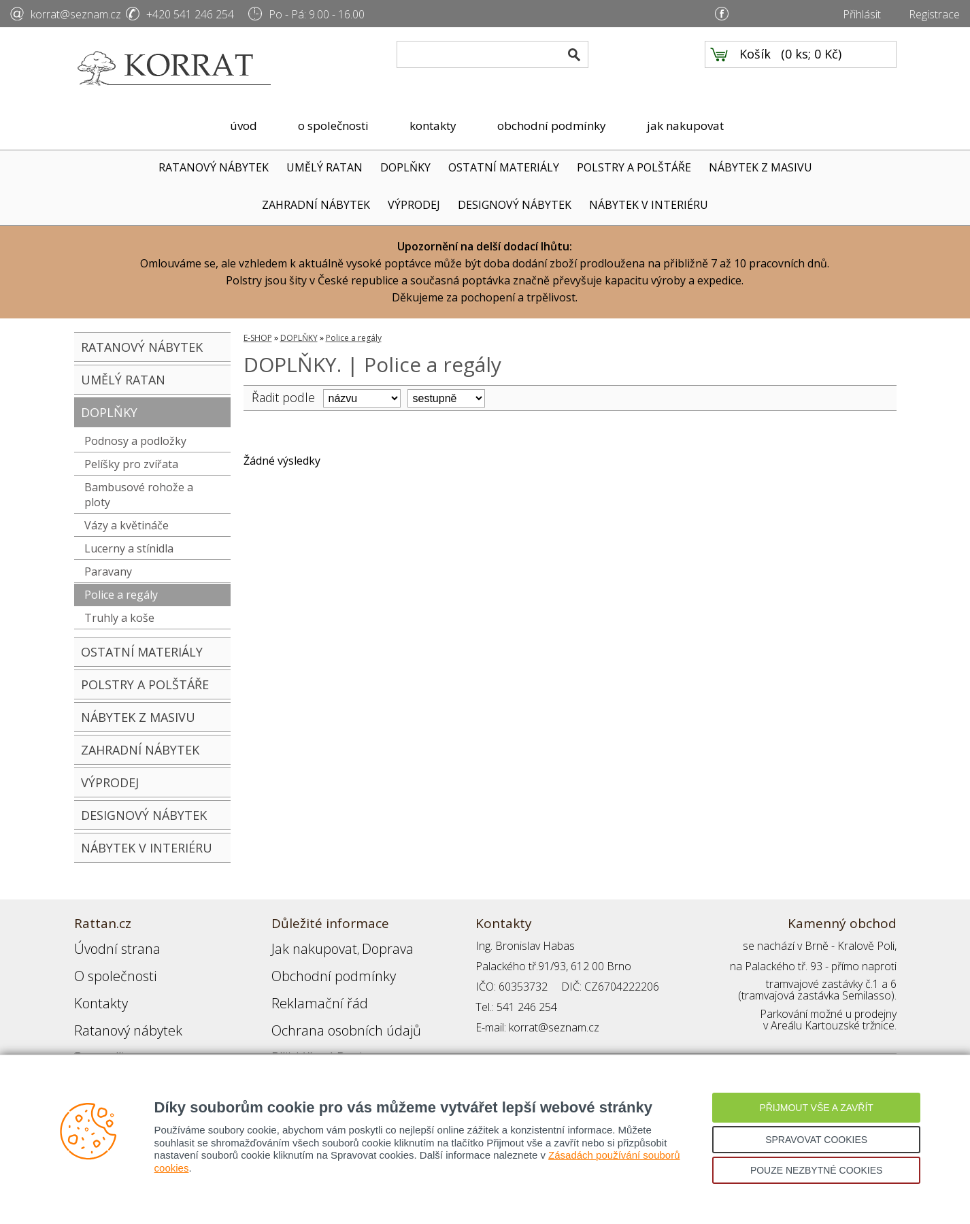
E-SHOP (258, 338)
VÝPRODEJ (414, 204)
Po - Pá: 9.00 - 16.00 (317, 14)
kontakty (432, 125)
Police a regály (121, 594)
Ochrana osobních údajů (330, 1006)
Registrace (934, 14)
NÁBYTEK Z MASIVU (760, 167)
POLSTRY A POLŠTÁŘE (634, 167)
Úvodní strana (107, 945)
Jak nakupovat (304, 945)
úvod (243, 125)
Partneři (93, 1027)
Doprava (364, 945)
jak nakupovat (685, 125)
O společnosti (107, 966)
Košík (755, 69)
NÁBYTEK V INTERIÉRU (648, 204)
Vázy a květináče (126, 525)
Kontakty (95, 986)
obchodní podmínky (551, 125)
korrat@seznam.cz (76, 14)
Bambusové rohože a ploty (138, 495)
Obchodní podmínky (319, 966)
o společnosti (333, 125)
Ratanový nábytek (116, 1006)
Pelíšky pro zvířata (131, 464)
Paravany (108, 571)
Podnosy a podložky (135, 440)
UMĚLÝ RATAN (324, 167)
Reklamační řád (308, 986)
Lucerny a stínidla (128, 548)
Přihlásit (862, 14)
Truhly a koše (119, 617)
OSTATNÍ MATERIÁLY (503, 167)
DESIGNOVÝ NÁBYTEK (514, 204)
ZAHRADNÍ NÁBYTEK (316, 204)
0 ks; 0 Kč (811, 69)
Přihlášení (294, 1027)
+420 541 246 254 (190, 14)
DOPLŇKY (405, 167)
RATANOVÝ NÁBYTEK (213, 167)
